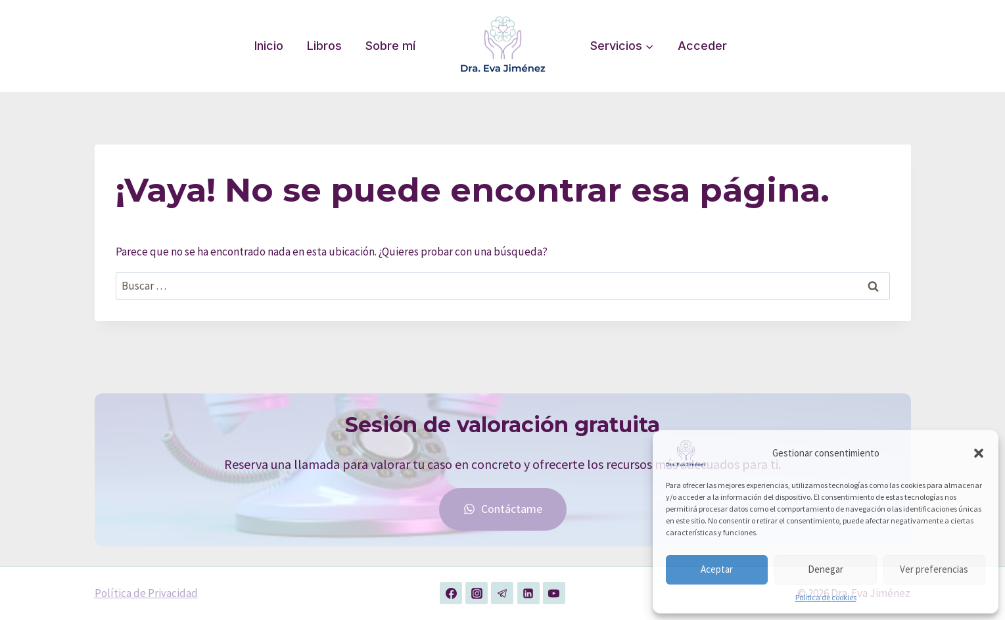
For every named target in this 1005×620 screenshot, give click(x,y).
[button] (978, 453)
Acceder (702, 46)
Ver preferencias (934, 569)
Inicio (268, 46)
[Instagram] (476, 593)
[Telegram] (502, 593)
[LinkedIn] (528, 593)
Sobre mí (390, 46)
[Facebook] (451, 593)
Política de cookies (825, 597)
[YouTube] (554, 593)
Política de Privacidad (146, 593)
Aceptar (717, 569)
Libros (324, 46)
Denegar (825, 569)
